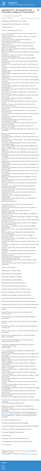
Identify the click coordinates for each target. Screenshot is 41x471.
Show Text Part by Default (28, 18)
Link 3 (3, 469)
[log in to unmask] (16, 15)
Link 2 (3, 467)
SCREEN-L (12, 3)
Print (38, 18)
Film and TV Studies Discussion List (21, 5)
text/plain (4, 18)
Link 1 (3, 466)
